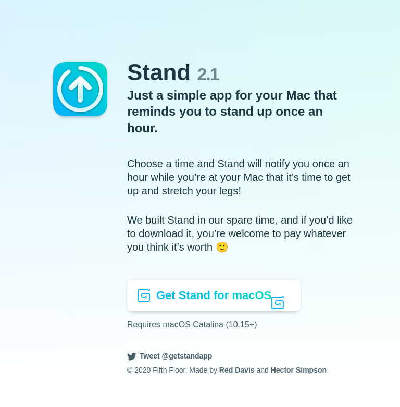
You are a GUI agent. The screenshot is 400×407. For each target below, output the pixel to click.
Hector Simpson (299, 370)
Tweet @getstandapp (176, 356)
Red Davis (237, 370)
